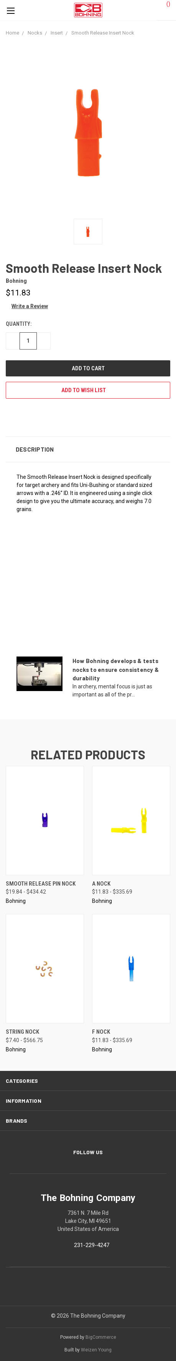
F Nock (101, 1031)
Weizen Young (96, 1350)
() (164, 3)
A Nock (101, 883)
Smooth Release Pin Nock (41, 883)
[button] (88, 449)
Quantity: (18, 324)
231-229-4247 (91, 1245)
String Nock (22, 1031)
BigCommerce (101, 1337)
